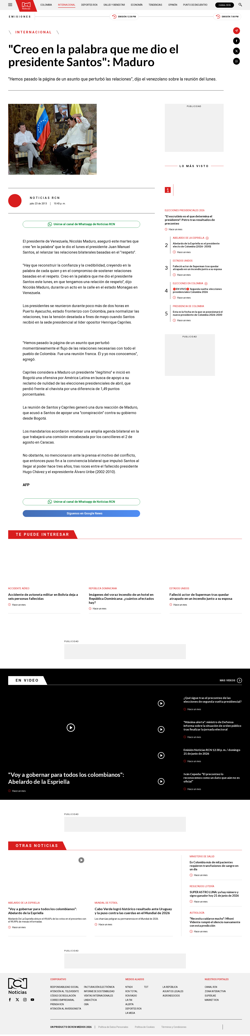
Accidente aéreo (18, 588)
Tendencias (155, 5)
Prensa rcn (57, 1007)
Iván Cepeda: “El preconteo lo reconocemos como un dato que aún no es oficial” (212, 777)
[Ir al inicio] (26, 6)
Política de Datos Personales (113, 1028)
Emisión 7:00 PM (228, 17)
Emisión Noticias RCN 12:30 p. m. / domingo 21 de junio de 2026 (212, 752)
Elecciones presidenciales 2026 (185, 210)
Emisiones (19, 16)
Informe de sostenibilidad (93, 993)
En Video (27, 680)
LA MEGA (130, 1013)
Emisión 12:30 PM (124, 17)
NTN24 (129, 987)
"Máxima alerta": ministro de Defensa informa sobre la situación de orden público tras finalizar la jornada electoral (213, 725)
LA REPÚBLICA (170, 987)
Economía (137, 5)
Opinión (172, 5)
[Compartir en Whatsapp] (236, 61)
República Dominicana (103, 588)
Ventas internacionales (99, 998)
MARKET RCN (212, 1000)
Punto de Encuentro (195, 5)
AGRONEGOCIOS (171, 996)
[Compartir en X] (236, 51)
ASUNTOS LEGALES (173, 991)
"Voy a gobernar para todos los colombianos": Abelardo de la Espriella (66, 778)
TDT (146, 987)
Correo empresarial (63, 1003)
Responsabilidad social (64, 987)
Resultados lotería (202, 886)
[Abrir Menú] (10, 5)
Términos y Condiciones (173, 1028)
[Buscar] (240, 5)
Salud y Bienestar (114, 5)
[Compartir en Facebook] (236, 41)
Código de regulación (63, 998)
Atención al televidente (65, 991)
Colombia (46, 5)
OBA (86, 1007)
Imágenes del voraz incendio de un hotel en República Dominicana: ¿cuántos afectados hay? (121, 599)
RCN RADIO (131, 996)
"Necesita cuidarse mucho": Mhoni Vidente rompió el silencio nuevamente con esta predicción (215, 922)
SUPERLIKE (210, 996)
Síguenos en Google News (81, 514)
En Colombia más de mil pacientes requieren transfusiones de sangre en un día (214, 866)
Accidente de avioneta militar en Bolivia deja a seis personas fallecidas (43, 597)
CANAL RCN (225, 5)
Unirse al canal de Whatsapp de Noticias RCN (81, 224)
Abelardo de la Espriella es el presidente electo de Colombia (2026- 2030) (196, 245)
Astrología (197, 913)
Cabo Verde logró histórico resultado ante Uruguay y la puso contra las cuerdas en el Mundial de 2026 (133, 911)
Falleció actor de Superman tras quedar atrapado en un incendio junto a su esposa (197, 268)
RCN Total (131, 991)
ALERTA (129, 1004)
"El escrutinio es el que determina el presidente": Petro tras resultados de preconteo (190, 220)
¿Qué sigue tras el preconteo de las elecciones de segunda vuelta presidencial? (207, 699)
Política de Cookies (145, 1028)
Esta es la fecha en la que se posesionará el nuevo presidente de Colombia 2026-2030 (198, 314)
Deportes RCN (89, 5)
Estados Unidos (183, 261)
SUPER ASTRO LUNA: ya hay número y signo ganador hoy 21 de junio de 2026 (215, 894)
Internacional (66, 5)
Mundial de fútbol (106, 903)
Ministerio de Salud (202, 856)
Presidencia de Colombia (188, 306)
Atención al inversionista (58, 1013)
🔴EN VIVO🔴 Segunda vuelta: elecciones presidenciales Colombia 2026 (197, 291)
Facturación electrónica (99, 987)
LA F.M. (129, 1000)
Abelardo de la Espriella (189, 238)
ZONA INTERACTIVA (215, 991)
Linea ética (90, 1003)
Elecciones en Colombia (188, 283)
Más (231, 680)
